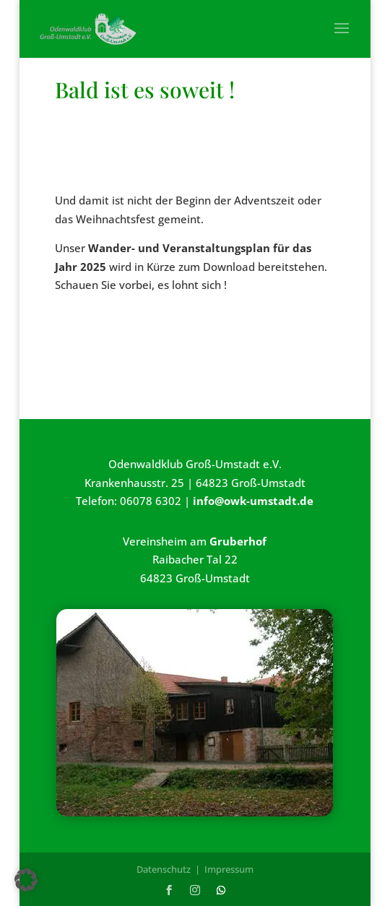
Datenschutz (163, 869)
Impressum (229, 869)
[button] (26, 880)
